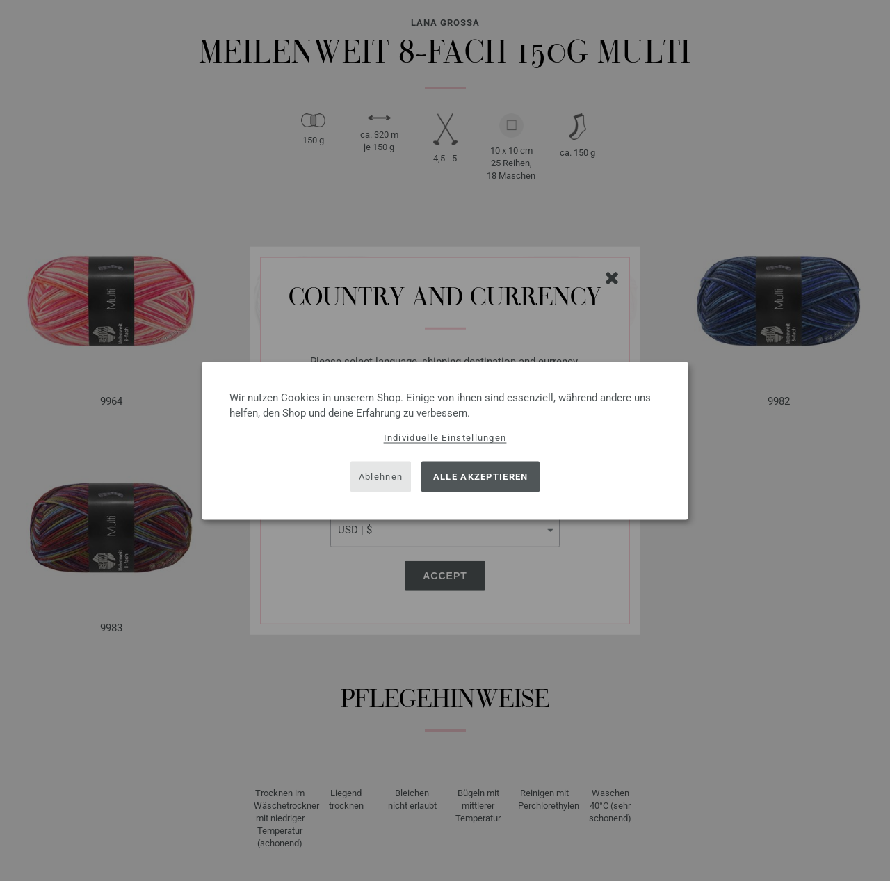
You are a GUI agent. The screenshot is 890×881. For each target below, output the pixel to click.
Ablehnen (381, 476)
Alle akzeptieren (480, 476)
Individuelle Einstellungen (445, 437)
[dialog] (445, 440)
